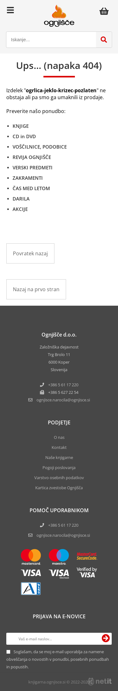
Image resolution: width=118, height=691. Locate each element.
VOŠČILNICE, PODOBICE (40, 147)
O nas (59, 437)
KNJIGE (21, 126)
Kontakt (59, 447)
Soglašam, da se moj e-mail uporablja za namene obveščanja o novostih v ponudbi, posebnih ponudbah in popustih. (57, 659)
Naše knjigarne (59, 457)
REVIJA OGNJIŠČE (32, 157)
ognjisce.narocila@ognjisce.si (63, 535)
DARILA (21, 198)
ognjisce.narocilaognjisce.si (63, 400)
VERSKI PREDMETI (33, 167)
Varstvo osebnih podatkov (59, 477)
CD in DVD (24, 136)
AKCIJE (20, 209)
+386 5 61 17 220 (63, 385)
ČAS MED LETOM (31, 188)
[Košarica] (105, 11)
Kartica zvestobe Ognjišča (59, 487)
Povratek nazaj (30, 253)
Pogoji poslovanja (59, 467)
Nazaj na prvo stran (36, 289)
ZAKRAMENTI (28, 178)
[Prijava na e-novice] (106, 639)
